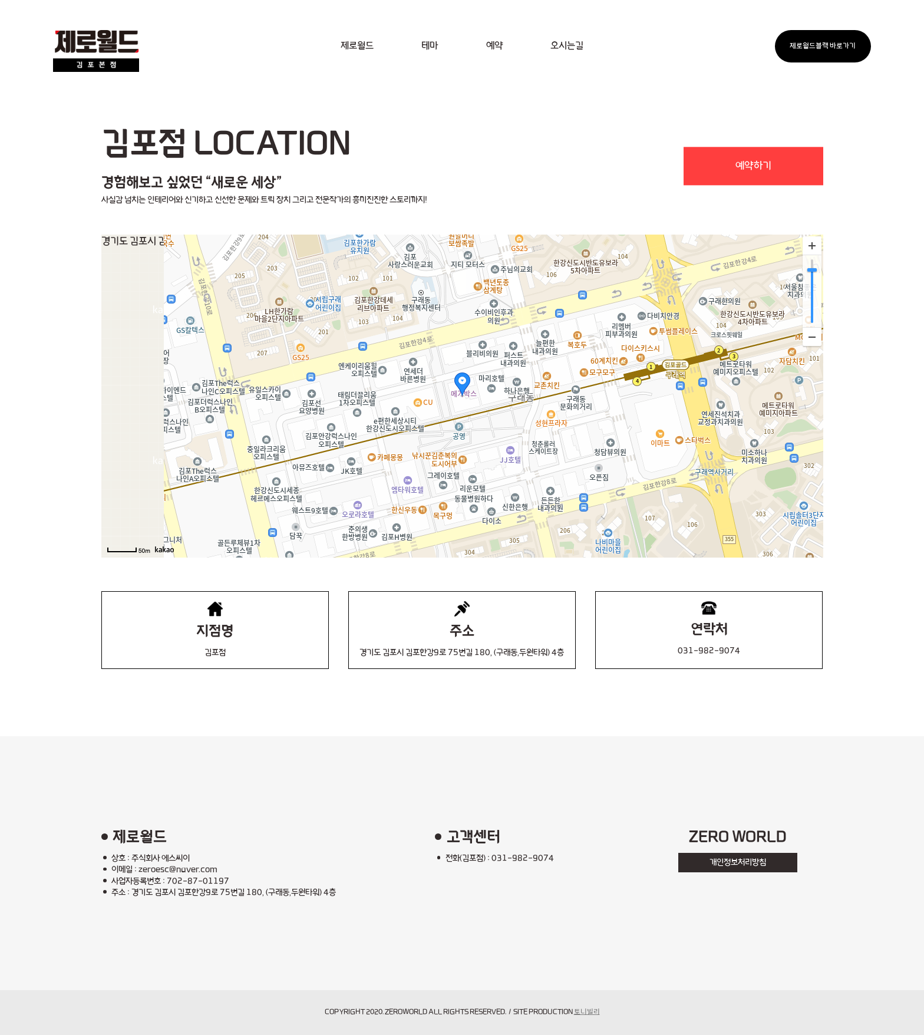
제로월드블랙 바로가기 (823, 46)
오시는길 (566, 46)
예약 (494, 46)
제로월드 (357, 46)
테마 (429, 46)
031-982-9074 (709, 651)
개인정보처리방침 (738, 862)
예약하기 (753, 166)
